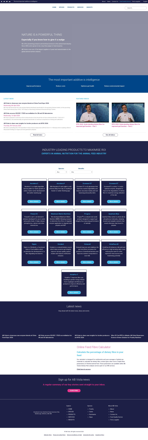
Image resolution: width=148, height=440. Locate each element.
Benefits (81, 168)
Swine (91, 412)
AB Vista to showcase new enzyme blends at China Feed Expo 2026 (26, 103)
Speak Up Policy (99, 435)
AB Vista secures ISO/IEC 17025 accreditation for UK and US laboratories (28, 113)
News (112, 412)
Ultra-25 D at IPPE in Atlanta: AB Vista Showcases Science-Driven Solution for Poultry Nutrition (127, 336)
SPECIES (71, 412)
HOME (70, 409)
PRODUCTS (71, 414)
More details (34, 201)
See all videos (110, 135)
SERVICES (71, 417)
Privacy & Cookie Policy (59, 435)
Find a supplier (114, 420)
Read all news (37, 135)
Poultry (91, 409)
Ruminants (92, 414)
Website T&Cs (48, 435)
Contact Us (113, 414)
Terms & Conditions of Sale (74, 435)
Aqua (90, 417)
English (145, 1)
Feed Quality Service (116, 417)
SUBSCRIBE (74, 390)
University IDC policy (88, 435)
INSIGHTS (71, 420)
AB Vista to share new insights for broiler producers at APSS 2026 (26, 123)
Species (61, 168)
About (112, 409)
